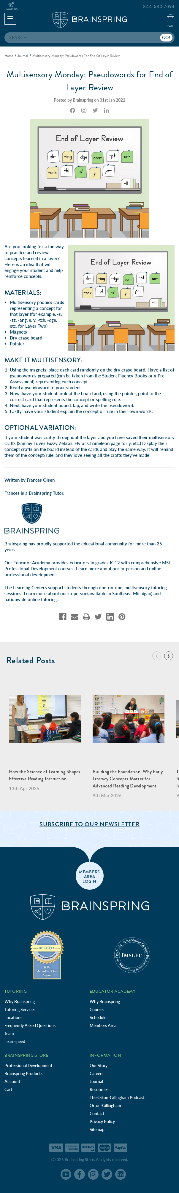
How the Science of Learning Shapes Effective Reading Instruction (44, 775)
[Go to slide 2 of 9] (168, 655)
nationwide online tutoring (30, 599)
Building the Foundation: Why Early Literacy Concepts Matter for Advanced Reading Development (128, 778)
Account (12, 1081)
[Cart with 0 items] (171, 21)
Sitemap (97, 1129)
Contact (97, 1113)
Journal (96, 1081)
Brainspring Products (23, 1073)
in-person (130, 568)
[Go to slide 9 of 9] (156, 655)
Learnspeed (14, 1041)
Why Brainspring (19, 1001)
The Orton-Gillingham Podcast (117, 1097)
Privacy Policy (102, 1121)
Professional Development (28, 1065)
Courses (97, 1009)
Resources (99, 1089)
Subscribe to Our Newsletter (89, 824)
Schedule (98, 1017)
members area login (89, 876)
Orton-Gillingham (105, 1105)
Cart (8, 1089)
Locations (13, 1017)
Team (9, 1033)
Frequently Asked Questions (30, 1025)
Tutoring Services (19, 1009)
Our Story (98, 1065)
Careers (96, 1073)
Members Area (103, 1025)
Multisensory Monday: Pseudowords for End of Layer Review (89, 81)
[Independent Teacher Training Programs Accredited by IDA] (47, 954)
